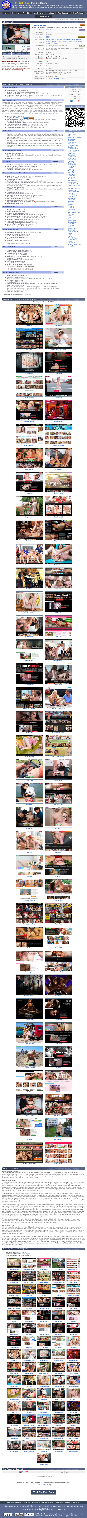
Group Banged (72, 180)
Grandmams (71, 177)
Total (73, 101)
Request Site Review (14, 1502)
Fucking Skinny (72, 171)
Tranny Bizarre (72, 239)
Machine (64, 39)
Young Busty (72, 246)
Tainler (70, 235)
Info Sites (50, 13)
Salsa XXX (71, 217)
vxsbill (64, 78)
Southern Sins (72, 228)
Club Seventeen (73, 148)
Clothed (48, 43)
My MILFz (71, 201)
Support (25, 54)
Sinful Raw (71, 223)
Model (48, 39)
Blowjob (59, 42)
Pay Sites (15, 13)
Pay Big (28, 1254)
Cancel (16, 54)
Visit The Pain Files (43, 1492)
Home (6, 13)
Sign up (39, 302)
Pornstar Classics (73, 209)
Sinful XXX (71, 227)
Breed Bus (71, 144)
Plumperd (71, 208)
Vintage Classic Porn (74, 244)
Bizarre (70, 42)
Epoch (50, 78)
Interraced (71, 187)
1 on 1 (54, 42)
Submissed (71, 230)
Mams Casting (72, 195)
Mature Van (71, 200)
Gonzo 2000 (71, 174)
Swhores (70, 233)
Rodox (70, 215)
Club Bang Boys (73, 145)
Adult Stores (38, 13)
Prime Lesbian (72, 211)
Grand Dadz (71, 176)
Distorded (71, 161)
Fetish (52, 39)
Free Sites (26, 13)
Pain (73, 39)
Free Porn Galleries (43, 16)
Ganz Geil (71, 172)
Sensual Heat (72, 220)
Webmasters (75, 1502)
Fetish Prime (72, 166)
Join (7, 54)
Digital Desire (72, 156)
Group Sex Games (73, 184)
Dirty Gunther (72, 158)
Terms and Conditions (30, 1502)
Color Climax (72, 152)
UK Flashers (71, 243)
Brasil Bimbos (72, 142)
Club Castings (72, 147)
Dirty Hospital (72, 160)
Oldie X (70, 203)
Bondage (58, 39)
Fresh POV (71, 169)
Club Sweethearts (73, 150)
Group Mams (72, 182)
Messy (69, 39)
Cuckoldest (71, 153)
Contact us (43, 1502)
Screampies (71, 219)
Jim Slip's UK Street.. (74, 188)
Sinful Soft (71, 225)
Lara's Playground (73, 192)
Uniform (80, 42)
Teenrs (70, 236)
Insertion (64, 42)
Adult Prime (49, 30)
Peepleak (71, 204)
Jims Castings (72, 190)
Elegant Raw (72, 163)
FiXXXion (71, 168)
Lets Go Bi (71, 193)
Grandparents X (73, 179)
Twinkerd (70, 241)
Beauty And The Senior (75, 137)
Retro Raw (71, 214)
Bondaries (71, 140)
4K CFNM (71, 133)
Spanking (78, 39)
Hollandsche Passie (74, 185)
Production (55, 43)
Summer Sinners (73, 231)
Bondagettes (72, 139)
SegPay (56, 78)
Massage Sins (72, 198)
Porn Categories (63, 13)
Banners (51, 1502)
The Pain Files (72, 238)
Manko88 (70, 196)
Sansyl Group (21, 1252)
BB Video (71, 136)
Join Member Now (43, 1485)
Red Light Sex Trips (74, 212)
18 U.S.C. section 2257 (56, 1510)
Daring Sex (71, 155)
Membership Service (63, 1502)
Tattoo (75, 42)
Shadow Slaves (72, 222)
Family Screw (72, 164)
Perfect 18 (71, 206)
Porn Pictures (78, 13)
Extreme (48, 42)
